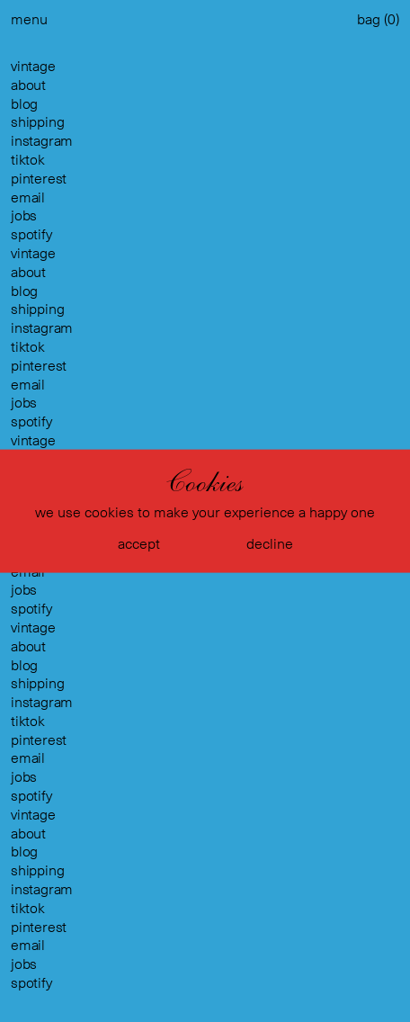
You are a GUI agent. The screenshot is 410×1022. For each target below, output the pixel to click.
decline (269, 543)
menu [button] (29, 19)
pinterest (39, 178)
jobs (24, 215)
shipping (37, 121)
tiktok (28, 159)
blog (24, 103)
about (28, 85)
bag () (378, 19)
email (28, 197)
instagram (42, 140)
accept (139, 543)
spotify (31, 234)
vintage (33, 66)
